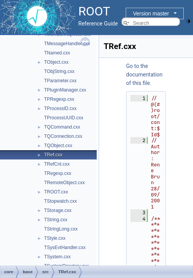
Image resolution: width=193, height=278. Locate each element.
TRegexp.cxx (57, 173)
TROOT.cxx (56, 192)
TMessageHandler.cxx (67, 43)
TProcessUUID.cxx (63, 117)
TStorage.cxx (58, 210)
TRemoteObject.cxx (64, 182)
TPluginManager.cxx (65, 90)
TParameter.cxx (60, 80)
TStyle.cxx (54, 238)
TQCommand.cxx (62, 127)
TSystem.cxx (57, 256)
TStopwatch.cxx (60, 201)
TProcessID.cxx (60, 108)
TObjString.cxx (59, 71)
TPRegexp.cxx (59, 99)
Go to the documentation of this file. (144, 74)
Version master (151, 13)
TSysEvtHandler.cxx (64, 247)
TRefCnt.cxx (57, 164)
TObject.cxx (56, 62)
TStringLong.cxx (61, 229)
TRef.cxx (53, 155)
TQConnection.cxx (63, 136)
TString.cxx (55, 219)
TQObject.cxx (58, 145)
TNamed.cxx (57, 53)
